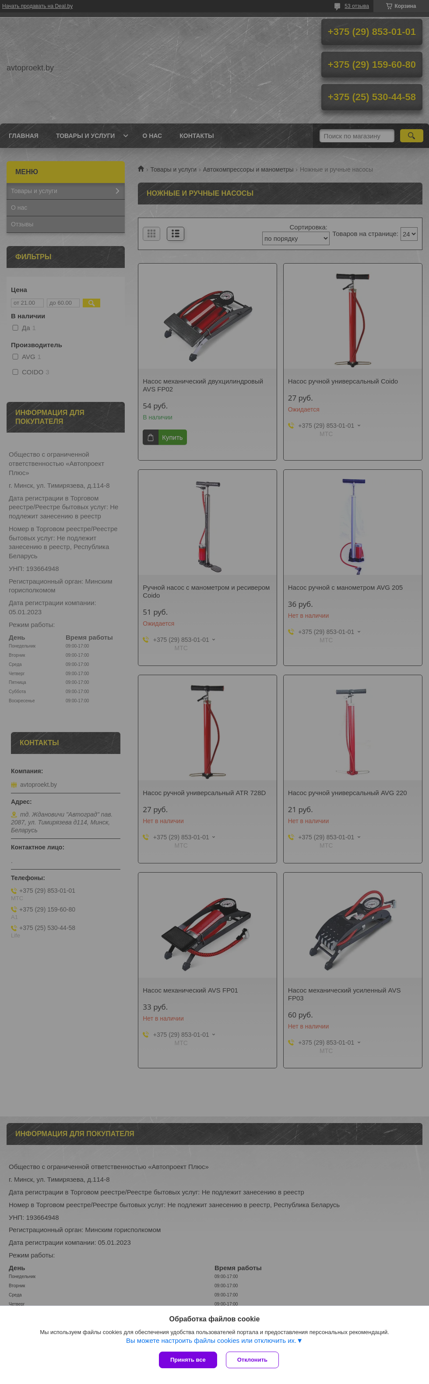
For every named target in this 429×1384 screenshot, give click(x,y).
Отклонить (252, 1359)
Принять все (188, 1359)
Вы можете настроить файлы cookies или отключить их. (211, 1340)
